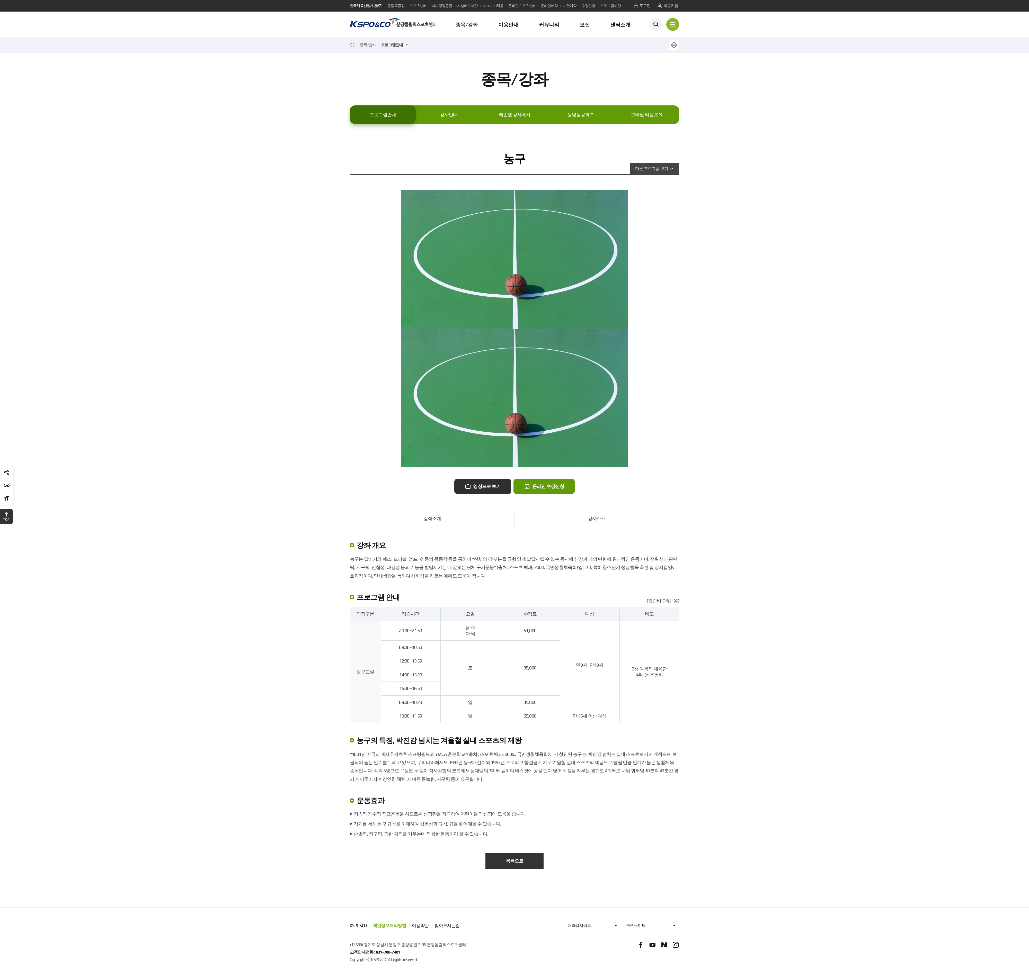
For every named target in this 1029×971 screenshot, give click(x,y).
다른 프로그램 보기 (651, 168)
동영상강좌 (578, 114)
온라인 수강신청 (544, 486)
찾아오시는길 (446, 925)
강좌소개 (432, 518)
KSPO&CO (358, 925)
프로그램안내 (383, 114)
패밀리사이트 (592, 925)
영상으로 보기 (483, 486)
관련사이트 (651, 925)
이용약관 (420, 925)
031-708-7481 (388, 952)
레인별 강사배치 (514, 114)
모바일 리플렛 (644, 114)
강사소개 (597, 518)
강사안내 (448, 114)
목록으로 (515, 861)
